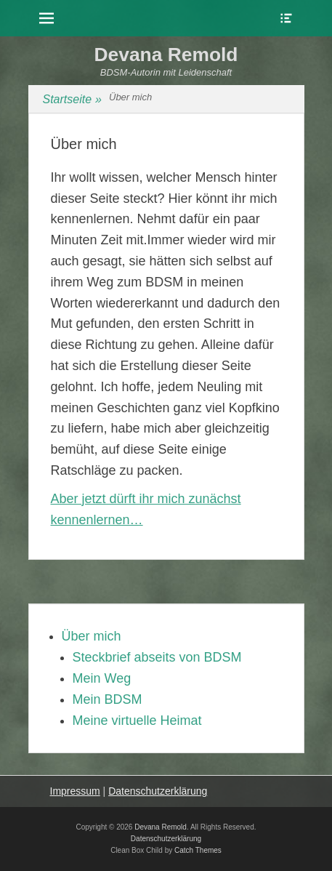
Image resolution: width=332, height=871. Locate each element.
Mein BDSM (107, 699)
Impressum (75, 791)
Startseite (72, 99)
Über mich (91, 636)
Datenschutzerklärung (157, 791)
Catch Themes (198, 850)
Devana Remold (166, 54)
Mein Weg (102, 678)
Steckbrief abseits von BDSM (157, 657)
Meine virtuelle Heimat (137, 720)
